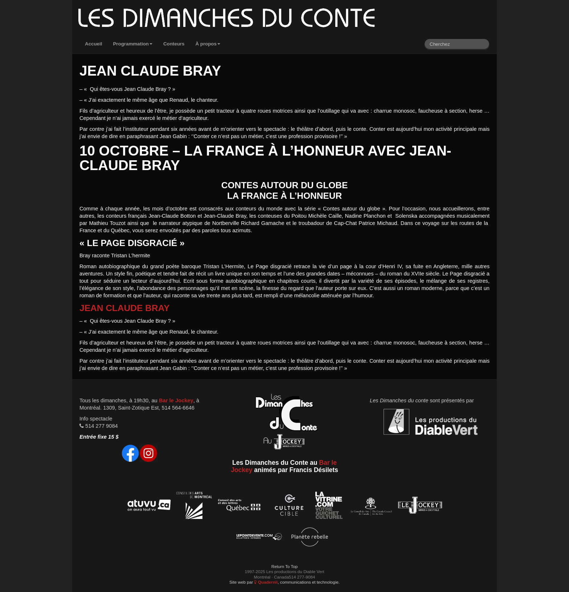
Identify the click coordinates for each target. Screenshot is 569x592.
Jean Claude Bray (124, 308)
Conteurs (174, 44)
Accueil (93, 44)
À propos (207, 44)
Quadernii (266, 582)
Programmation (132, 44)
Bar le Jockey (176, 400)
